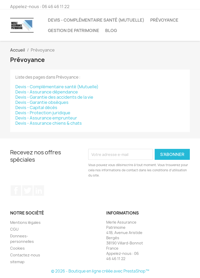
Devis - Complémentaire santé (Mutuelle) (96, 20)
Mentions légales (25, 222)
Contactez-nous (25, 254)
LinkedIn (39, 190)
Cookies (17, 248)
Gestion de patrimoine (73, 30)
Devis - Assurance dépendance (46, 92)
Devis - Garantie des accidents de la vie (54, 97)
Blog (111, 30)
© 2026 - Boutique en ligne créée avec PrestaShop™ (100, 271)
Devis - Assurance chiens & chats (48, 123)
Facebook (16, 190)
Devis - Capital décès (36, 107)
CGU (14, 229)
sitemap (17, 261)
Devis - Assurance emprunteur (46, 118)
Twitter (27, 190)
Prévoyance (164, 20)
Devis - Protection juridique (42, 113)
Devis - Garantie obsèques (41, 102)
